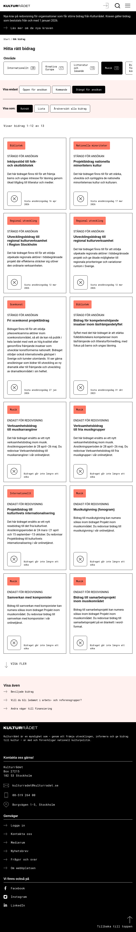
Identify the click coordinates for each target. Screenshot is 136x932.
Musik (112, 68)
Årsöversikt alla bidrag (70, 108)
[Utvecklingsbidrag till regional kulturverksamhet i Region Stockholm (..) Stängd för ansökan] (35, 253)
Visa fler (19, 663)
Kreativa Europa (55, 68)
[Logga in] (106, 5)
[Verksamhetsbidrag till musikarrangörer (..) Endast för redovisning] (35, 442)
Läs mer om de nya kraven (32, 28)
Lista (41, 108)
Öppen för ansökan (35, 89)
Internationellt (21, 68)
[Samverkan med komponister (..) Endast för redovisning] (35, 613)
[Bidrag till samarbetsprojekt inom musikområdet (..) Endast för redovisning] (101, 613)
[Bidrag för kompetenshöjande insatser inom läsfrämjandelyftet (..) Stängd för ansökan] (101, 347)
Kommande (61, 89)
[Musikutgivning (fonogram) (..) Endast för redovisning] (101, 528)
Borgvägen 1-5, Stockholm (33, 804)
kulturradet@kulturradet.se (35, 785)
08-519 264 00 (23, 795)
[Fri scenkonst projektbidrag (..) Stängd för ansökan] (35, 347)
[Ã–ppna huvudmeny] (128, 5)
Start (7, 39)
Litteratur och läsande (84, 68)
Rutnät (25, 108)
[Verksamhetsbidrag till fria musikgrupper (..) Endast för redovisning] (101, 442)
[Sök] (118, 5)
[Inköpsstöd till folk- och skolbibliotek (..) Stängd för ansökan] (35, 173)
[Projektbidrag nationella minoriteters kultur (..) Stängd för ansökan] (101, 173)
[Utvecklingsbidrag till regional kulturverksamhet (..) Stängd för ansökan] (101, 253)
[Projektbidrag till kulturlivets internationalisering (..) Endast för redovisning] (35, 528)
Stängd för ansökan (88, 89)
